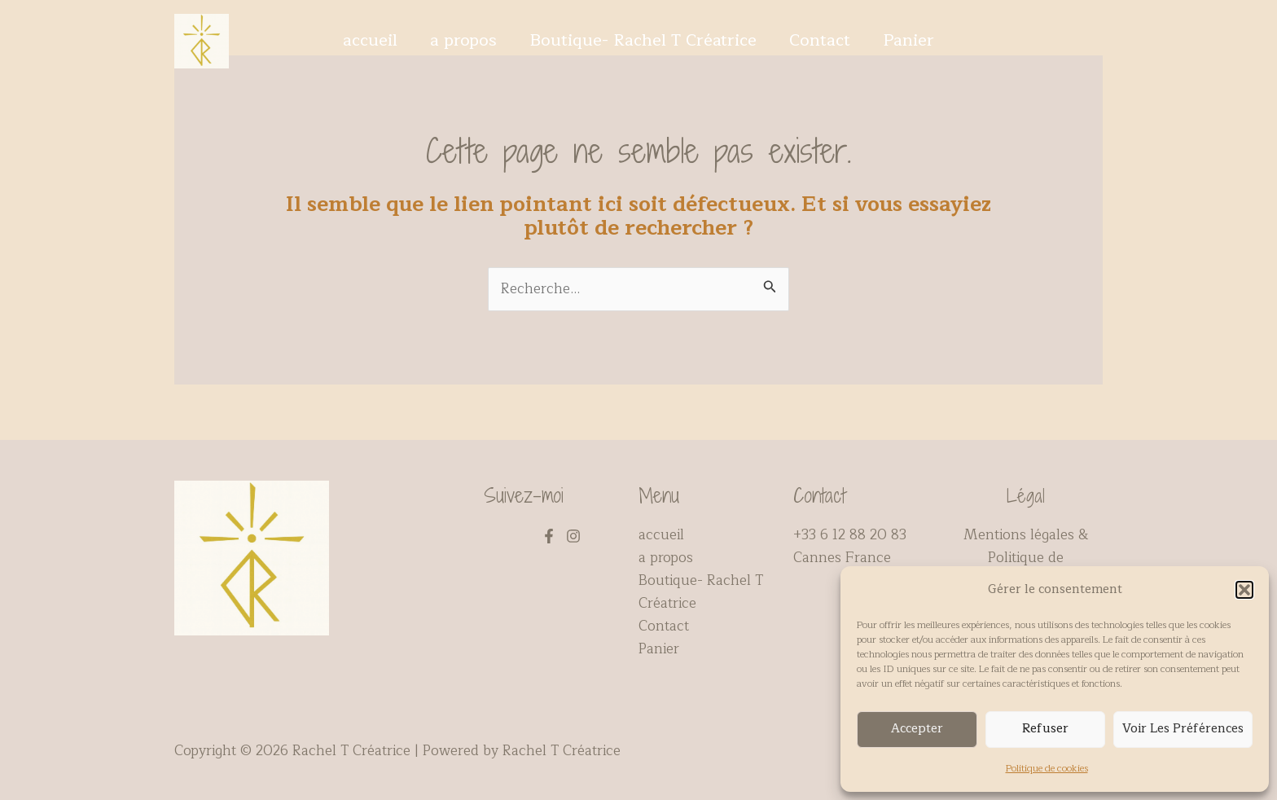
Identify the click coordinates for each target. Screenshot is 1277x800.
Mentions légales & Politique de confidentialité (1025, 557)
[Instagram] (573, 536)
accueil (370, 40)
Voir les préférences (1183, 729)
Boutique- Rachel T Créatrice (643, 40)
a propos (463, 40)
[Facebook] (549, 536)
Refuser (1045, 729)
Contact (819, 40)
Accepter (917, 729)
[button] (1244, 590)
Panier (908, 40)
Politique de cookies (1047, 768)
